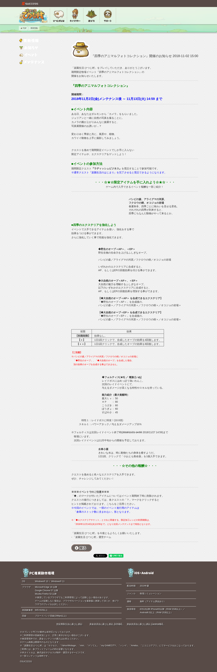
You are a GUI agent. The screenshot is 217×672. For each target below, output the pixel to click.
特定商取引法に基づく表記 (69, 624)
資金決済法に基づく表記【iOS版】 (106, 624)
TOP (23, 28)
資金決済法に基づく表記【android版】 (145, 624)
